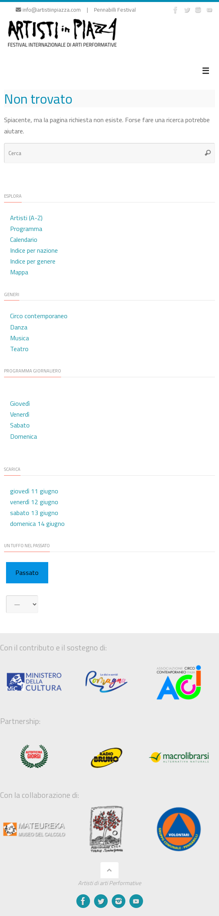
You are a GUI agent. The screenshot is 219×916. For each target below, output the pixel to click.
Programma (26, 228)
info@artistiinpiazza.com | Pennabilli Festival (76, 10)
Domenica (23, 436)
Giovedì (20, 403)
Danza (18, 327)
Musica (19, 338)
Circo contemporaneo (39, 316)
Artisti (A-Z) (26, 218)
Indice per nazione (34, 250)
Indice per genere (32, 261)
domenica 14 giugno (37, 523)
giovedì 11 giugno (34, 491)
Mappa (19, 272)
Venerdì (19, 414)
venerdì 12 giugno (34, 502)
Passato (27, 572)
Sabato (20, 425)
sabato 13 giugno (34, 512)
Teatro (19, 349)
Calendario (23, 239)
